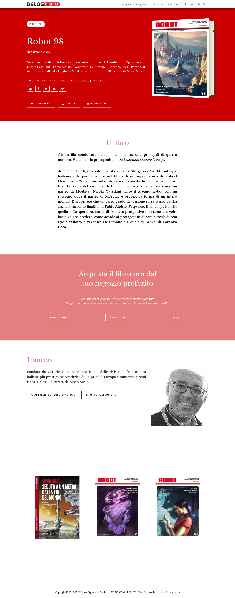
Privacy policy (173, 591)
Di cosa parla (41, 103)
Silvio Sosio (40, 52)
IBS (176, 310)
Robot (33, 24)
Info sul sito (174, 4)
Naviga (126, 4)
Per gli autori (142, 4)
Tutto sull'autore (101, 387)
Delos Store (59, 310)
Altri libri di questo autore (53, 387)
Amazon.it (117, 310)
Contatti (158, 4)
